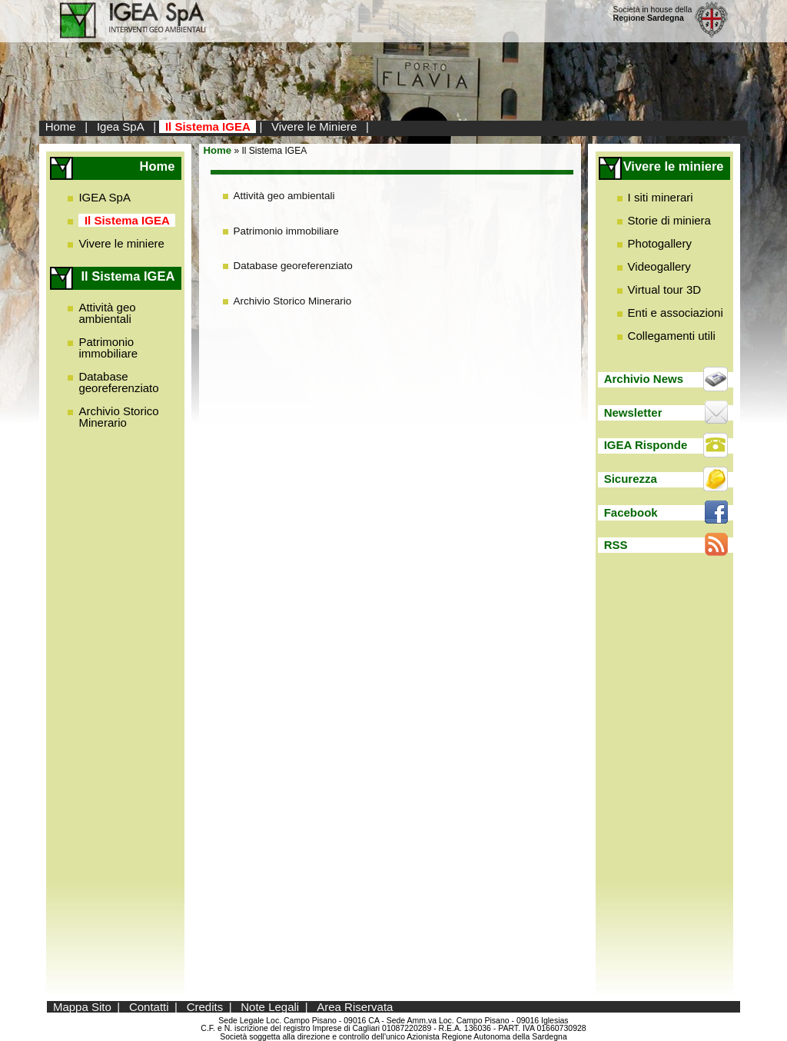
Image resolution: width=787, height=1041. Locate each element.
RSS (616, 544)
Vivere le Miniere (314, 126)
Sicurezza (630, 478)
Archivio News (643, 378)
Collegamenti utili (672, 335)
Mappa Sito (82, 1006)
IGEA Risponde (646, 444)
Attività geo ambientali (106, 313)
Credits (205, 1006)
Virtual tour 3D (665, 289)
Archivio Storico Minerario (118, 416)
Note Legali (270, 1006)
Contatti (149, 1006)
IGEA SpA (104, 197)
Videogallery (659, 266)
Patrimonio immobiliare (108, 347)
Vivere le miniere (121, 243)
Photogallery (660, 243)
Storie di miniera (669, 220)
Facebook (631, 512)
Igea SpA (120, 126)
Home (60, 126)
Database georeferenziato (118, 382)
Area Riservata (355, 1006)
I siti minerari (660, 197)
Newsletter (633, 412)
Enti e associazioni (675, 312)
